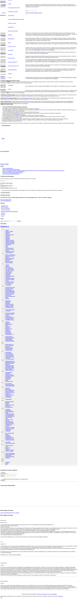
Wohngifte (7, 458)
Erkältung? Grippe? (9, 306)
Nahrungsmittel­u (8, 372)
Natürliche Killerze (9, 375)
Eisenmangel (8, 301)
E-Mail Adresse (3, 474)
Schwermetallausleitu (9, 415)
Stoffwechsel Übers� (9, 427)
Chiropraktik (8, 274)
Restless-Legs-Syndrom (27, 98)
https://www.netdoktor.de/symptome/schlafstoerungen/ (14, 171)
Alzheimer (7, 239)
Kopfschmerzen (69, 77)
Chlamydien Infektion (9, 276)
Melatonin (61, 39)
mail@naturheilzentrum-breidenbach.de (9, 211)
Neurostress (7, 379)
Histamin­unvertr (8, 329)
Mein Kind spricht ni (9, 363)
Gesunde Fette (8, 316)
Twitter (2, 216)
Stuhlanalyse (8, 431)
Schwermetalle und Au (9, 416)
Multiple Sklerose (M (9, 370)
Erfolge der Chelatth (9, 305)
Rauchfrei (7, 403)
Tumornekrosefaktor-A (10, 440)
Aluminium (7, 238)
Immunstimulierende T (10, 338)
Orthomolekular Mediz (10, 386)
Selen (6, 418)
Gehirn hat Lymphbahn (10, 313)
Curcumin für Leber (9, 283)
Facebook (3, 213)
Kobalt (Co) (7, 347)
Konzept (49, 197)
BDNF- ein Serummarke (10, 255)
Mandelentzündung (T (9, 361)
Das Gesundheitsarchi (9, 291)
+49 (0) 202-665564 (5, 208)
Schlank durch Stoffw (9, 414)
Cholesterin (7, 277)
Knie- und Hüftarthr (9, 345)
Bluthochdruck (27, 71)
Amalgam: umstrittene (9, 244)
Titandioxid (7, 435)
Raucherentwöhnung (9, 401)
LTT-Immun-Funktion (9, 359)
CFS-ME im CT (8, 271)
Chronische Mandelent (9, 278)
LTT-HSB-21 (8, 358)
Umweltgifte (7, 442)
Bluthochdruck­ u (8, 259)
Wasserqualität (8, 455)
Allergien (7, 233)
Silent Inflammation (9, 422)
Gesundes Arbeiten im (9, 317)
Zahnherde (7, 462)
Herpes (6, 325)
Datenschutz (44, 594)
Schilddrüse (7, 409)
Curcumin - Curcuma (9, 282)
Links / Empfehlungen (52, 594)
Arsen (6, 247)
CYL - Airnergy (8, 284)
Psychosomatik (8, 397)
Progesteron (7, 394)
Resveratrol (7, 406)
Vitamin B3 (7, 448)
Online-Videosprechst (9, 385)
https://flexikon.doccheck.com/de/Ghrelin (11, 169)
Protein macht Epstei (9, 395)
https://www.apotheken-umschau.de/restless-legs (12, 172)
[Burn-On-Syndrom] (5, 161)
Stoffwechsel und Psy (9, 429)
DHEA (39, 50)
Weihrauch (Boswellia (9, 457)
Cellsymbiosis (8, 267)
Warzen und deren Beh (9, 453)
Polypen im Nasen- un (9, 392)
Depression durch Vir (9, 294)
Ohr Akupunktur (8, 383)
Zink (6, 464)
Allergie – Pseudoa (9, 231)
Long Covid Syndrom (9, 357)
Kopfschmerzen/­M (9, 349)
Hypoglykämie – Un (9, 334)
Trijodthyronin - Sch (9, 439)
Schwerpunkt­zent (8, 417)
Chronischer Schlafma (9, 279)
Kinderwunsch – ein (9, 344)
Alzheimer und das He (9, 242)
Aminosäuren (8, 245)
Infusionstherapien (9, 340)
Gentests (7, 315)
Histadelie (7, 327)
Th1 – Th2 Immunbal (9, 433)
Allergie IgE (7, 232)
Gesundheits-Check (9, 319)
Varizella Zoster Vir (9, 445)
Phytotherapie (8, 389)
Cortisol (7, 280)
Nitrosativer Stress (9, 381)
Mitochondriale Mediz (9, 368)
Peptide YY (7, 388)
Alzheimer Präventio (9, 240)
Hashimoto (7, 322)
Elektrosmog (8, 302)
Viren (6, 446)
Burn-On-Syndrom (9, 261)
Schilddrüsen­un (8, 410)
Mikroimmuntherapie (9, 366)
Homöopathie (8, 332)
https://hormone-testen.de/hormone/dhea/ (11, 173)
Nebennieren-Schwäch (9, 376)
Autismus (7, 250)
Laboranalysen (8, 352)
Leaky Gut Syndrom (9, 354)
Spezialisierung (8, 425)
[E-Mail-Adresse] (5, 187)
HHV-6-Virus (8, 326)
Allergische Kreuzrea (9, 235)
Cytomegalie (8, 285)
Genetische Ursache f (9, 314)
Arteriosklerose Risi (9, 248)
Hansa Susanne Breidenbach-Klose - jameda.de (9, 513)
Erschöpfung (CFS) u (9, 307)
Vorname (2, 475)
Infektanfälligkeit (8, 339)
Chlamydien (7, 275)
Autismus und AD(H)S (10, 251)
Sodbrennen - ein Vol (9, 424)
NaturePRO (7, 373)
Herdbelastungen (8, 324)
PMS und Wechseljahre (10, 390)
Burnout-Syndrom (9, 263)
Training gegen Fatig (9, 437)
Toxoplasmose (8, 436)
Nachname (2, 476)
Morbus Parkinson (9, 369)
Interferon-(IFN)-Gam (9, 341)
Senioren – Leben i (9, 419)
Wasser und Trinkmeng (10, 454)
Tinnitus (7, 434)
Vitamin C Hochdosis (9, 450)
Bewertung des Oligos (9, 256)
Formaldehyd (8, 311)
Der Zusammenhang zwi (10, 296)
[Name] (5, 185)
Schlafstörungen (44, 53)
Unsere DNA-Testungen (10, 443)
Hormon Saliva (8, 333)
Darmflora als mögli (9, 288)
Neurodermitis (8, 378)
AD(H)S (7, 230)
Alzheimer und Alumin (10, 241)
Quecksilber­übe (8, 399)
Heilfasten (7, 323)
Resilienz (7, 404)
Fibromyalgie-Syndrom (10, 310)
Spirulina (7, 426)
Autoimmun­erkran (9, 252)
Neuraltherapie (8, 377)
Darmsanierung (8, 289)
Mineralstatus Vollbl (9, 367)
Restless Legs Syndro (9, 405)
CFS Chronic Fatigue (9, 269)
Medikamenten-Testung (10, 362)
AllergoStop (7, 236)
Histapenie (7, 330)
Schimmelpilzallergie (9, 411)
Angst (6, 246)
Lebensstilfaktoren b (9, 355)
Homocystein (8, 331)
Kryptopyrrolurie (8, 350)
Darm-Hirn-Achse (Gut (10, 287)
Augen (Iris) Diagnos (9, 249)
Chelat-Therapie (8, 273)
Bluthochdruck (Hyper (9, 258)
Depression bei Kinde (9, 293)
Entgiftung (7, 303)
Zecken (6, 463)
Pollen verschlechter (9, 391)
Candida (7, 266)
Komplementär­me (9, 348)
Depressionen (8, 295)
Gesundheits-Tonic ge (9, 320)
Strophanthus (8, 430)
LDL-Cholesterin (8, 353)
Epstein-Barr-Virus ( (9, 304)
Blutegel (7, 257)
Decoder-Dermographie (10, 292)
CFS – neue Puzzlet (9, 268)
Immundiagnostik (8, 336)
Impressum (39, 594)
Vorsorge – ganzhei (9, 451)
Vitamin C (7, 449)
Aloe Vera (7, 237)
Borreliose (7, 260)
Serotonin (7, 420)
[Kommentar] (6, 181)
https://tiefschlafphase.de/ (8, 168)
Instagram (3, 214)
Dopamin (7, 298)
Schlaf (6, 413)
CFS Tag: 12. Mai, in (9, 270)
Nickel (6, 380)
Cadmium (7, 265)
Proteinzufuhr (8, 396)
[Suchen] (30, 10)
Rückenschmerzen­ (9, 407)
